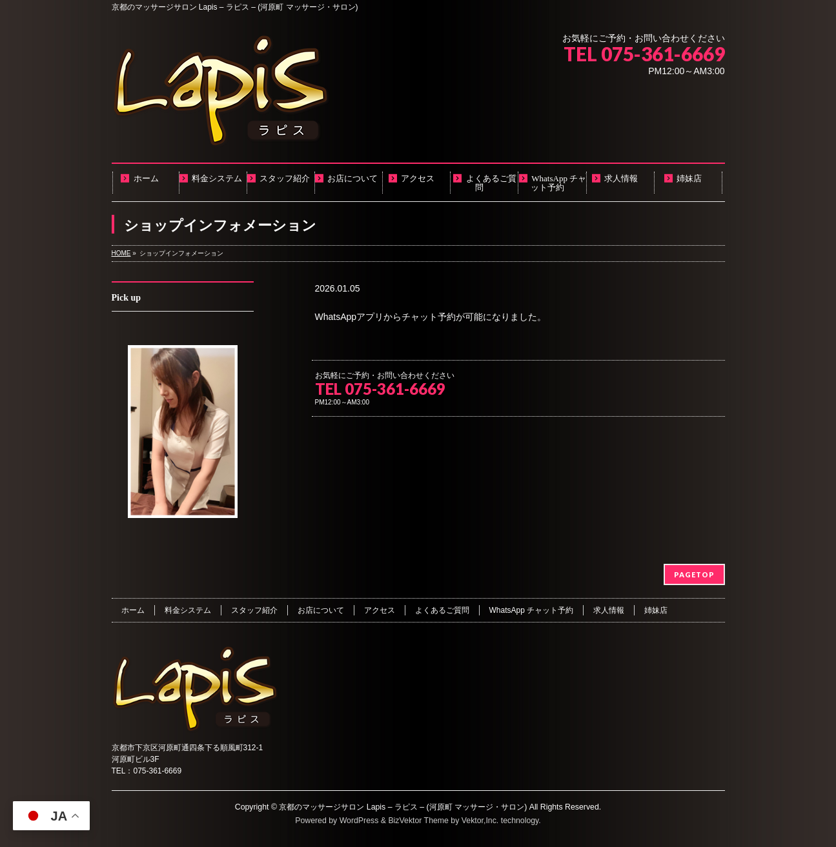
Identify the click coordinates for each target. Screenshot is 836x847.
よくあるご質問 (442, 610)
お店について (321, 610)
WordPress (359, 820)
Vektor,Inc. (480, 820)
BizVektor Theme (418, 820)
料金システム (188, 610)
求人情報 (608, 610)
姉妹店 (656, 610)
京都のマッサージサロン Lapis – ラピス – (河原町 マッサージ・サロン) (403, 807)
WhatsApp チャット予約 (531, 610)
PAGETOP (694, 574)
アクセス (379, 610)
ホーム (133, 610)
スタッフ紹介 (254, 610)
